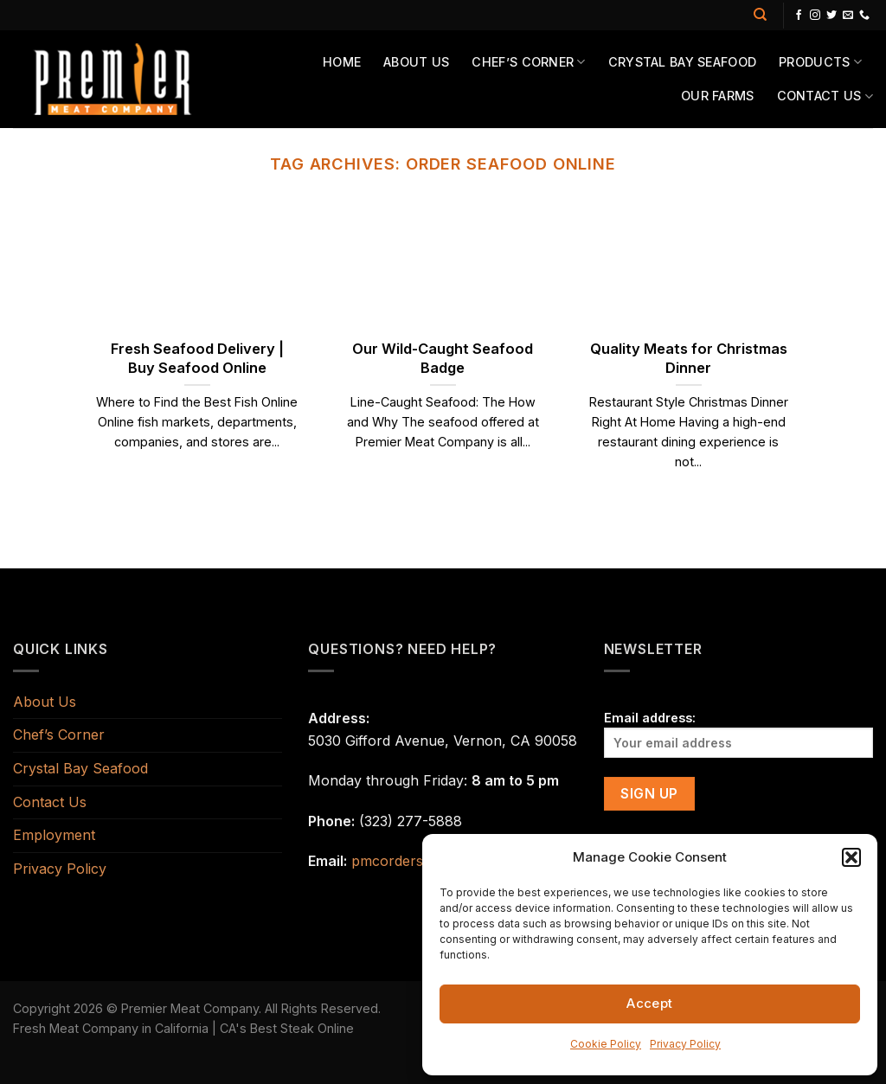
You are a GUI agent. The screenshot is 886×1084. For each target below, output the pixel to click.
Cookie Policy (605, 1043)
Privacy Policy (685, 1043)
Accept (649, 1003)
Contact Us (825, 96)
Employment (54, 834)
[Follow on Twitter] (831, 16)
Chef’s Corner (528, 62)
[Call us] (864, 16)
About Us (416, 62)
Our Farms (717, 95)
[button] (851, 857)
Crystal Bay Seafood (682, 62)
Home (342, 62)
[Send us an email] (848, 16)
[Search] (760, 15)
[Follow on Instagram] (815, 16)
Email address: (738, 734)
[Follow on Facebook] (798, 16)
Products (820, 62)
